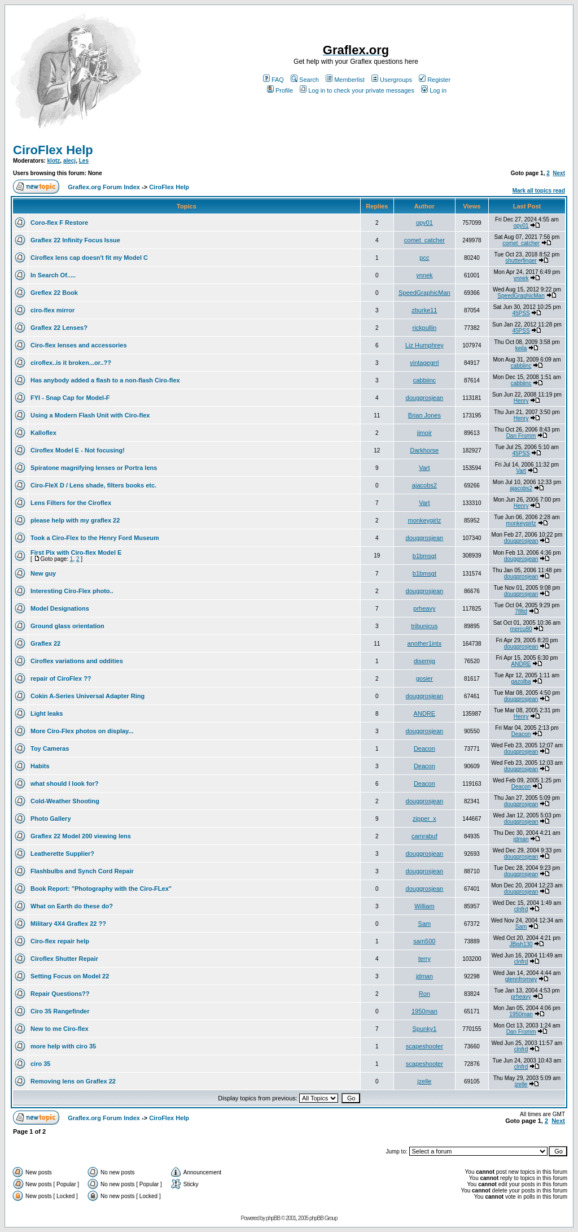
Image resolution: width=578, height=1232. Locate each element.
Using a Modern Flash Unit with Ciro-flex (90, 415)
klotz (53, 161)
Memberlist (345, 79)
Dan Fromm (521, 436)
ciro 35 (40, 1063)
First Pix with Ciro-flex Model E (75, 552)
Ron (424, 993)
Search (305, 79)
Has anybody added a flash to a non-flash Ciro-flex (105, 380)
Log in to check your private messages (357, 90)
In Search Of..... (53, 275)
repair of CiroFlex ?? (60, 678)
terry (424, 958)
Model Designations (59, 608)
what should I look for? (64, 783)
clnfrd (521, 909)
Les (84, 161)
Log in (433, 90)
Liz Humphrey (424, 345)
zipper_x (424, 818)
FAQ (273, 79)
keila (521, 348)
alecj (69, 161)
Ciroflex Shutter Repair (64, 958)
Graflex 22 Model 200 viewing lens (80, 836)
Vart (424, 467)
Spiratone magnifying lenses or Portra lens (93, 467)
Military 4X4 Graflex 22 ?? (68, 923)
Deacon (521, 734)
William (424, 906)
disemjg (424, 661)
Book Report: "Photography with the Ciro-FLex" (101, 888)
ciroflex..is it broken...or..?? (70, 362)
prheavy (424, 608)
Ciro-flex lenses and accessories (78, 345)
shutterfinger (521, 261)
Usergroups (391, 79)
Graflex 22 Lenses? (58, 327)
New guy (43, 573)
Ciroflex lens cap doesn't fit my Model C (89, 257)
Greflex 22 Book (54, 292)
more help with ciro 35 (63, 1046)
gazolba (521, 681)
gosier (424, 678)
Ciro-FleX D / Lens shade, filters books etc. (93, 485)
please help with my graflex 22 (75, 520)
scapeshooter (424, 1046)
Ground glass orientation (67, 625)
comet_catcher (424, 240)
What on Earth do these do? (71, 906)
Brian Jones (424, 415)
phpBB (273, 1218)
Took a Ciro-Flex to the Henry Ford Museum (94, 537)
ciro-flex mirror (52, 310)
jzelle (424, 1081)
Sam (424, 923)
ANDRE (521, 664)
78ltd (521, 611)
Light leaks (46, 713)
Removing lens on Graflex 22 (73, 1081)
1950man (424, 1011)
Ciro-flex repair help (59, 941)
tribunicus (424, 625)
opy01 (424, 222)
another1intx (425, 643)
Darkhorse (424, 450)
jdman (520, 839)
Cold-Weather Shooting (64, 801)
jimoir (424, 432)
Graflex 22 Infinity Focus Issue (75, 240)
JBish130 (520, 944)
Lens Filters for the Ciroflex (70, 502)
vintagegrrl (424, 362)
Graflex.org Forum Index (104, 187)
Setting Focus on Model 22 (69, 976)
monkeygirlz (424, 520)
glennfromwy (521, 979)
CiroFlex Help (53, 150)
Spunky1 (424, 1028)
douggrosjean (425, 397)
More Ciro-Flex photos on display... (82, 731)
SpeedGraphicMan (424, 292)
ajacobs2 (424, 485)
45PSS (520, 313)
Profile (280, 90)
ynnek (424, 275)
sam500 (424, 941)
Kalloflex (43, 432)
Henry (521, 401)
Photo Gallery (50, 818)
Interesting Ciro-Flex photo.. (71, 590)
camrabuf (424, 836)
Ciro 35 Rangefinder (60, 1011)
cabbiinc (521, 366)
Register (434, 79)
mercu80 (521, 629)
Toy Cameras (49, 748)
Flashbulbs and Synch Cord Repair (82, 871)
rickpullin (424, 327)
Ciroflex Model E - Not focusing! (77, 450)
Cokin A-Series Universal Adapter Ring (87, 696)
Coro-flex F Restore (59, 222)
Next (559, 173)
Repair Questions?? (60, 993)
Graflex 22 (45, 643)
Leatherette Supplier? (62, 853)
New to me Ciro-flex (59, 1028)
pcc (424, 257)
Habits (40, 766)
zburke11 (424, 310)
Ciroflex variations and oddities (76, 661)
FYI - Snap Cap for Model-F (70, 397)
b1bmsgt (424, 555)
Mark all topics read (539, 191)
